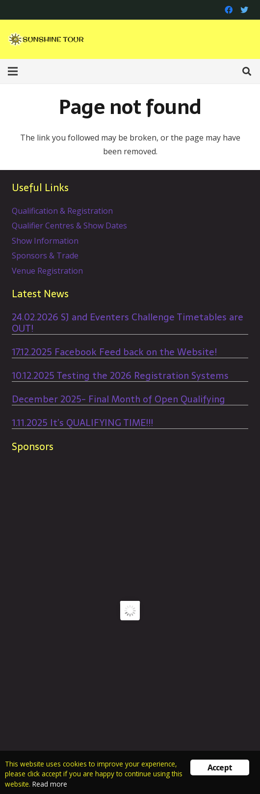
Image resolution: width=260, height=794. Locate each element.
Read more (49, 784)
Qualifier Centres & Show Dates (69, 225)
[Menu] (12, 71)
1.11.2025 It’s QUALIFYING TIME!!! (82, 422)
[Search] (247, 71)
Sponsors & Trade (45, 255)
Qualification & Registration (62, 210)
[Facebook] (228, 10)
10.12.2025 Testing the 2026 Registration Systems (120, 375)
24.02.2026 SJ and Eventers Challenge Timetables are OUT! (127, 323)
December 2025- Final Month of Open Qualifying (118, 399)
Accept (220, 767)
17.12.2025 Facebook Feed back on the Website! (114, 352)
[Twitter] (244, 10)
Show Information (45, 240)
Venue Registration (47, 270)
